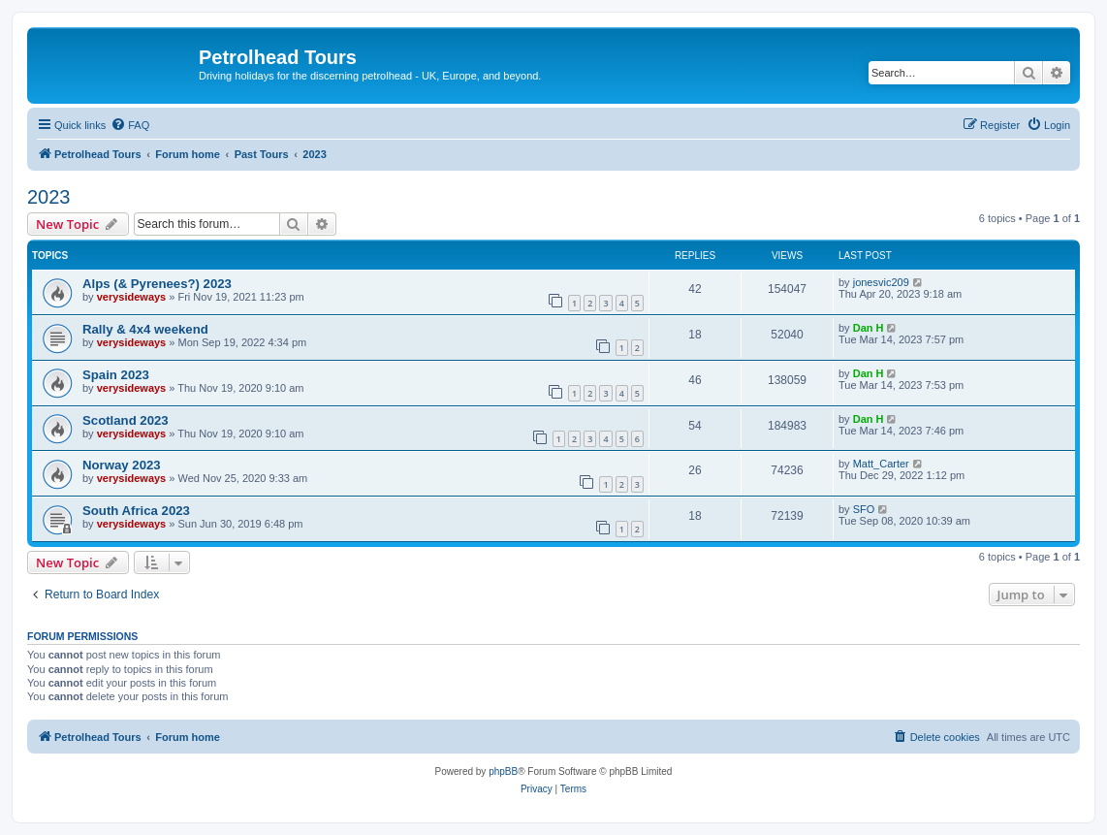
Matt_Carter (881, 463)
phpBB (503, 771)
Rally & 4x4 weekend (145, 329)
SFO (864, 509)
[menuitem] (130, 125)
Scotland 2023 (125, 420)
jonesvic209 (881, 282)
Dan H (868, 328)
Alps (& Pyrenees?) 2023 (157, 283)
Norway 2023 (121, 465)
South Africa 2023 (136, 510)
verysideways (132, 297)
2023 (49, 197)
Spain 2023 (115, 375)
